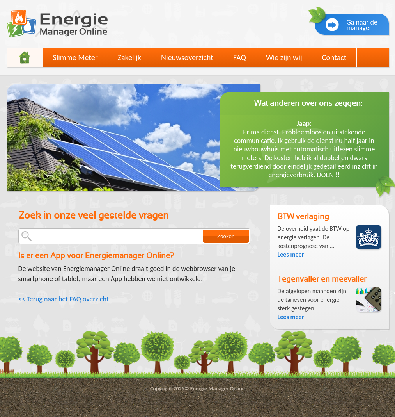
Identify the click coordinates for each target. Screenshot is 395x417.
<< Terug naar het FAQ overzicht (63, 299)
